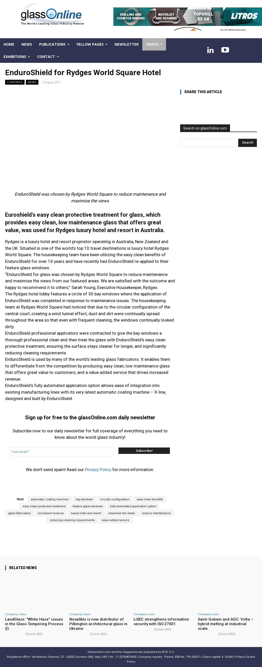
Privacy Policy (98, 469)
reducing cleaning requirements (72, 520)
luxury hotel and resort (86, 513)
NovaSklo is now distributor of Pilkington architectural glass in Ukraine (98, 624)
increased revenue (51, 513)
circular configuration (114, 499)
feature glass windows (88, 506)
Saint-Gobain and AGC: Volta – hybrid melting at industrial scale (225, 624)
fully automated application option (133, 506)
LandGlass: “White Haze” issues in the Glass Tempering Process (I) (34, 624)
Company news (15, 614)
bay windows (84, 499)
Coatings (15, 82)
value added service (115, 520)
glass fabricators (19, 513)
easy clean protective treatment (44, 506)
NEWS (32, 82)
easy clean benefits (150, 499)
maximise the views (121, 513)
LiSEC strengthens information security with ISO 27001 (161, 621)
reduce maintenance (156, 513)
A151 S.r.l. (168, 652)
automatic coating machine (50, 499)
